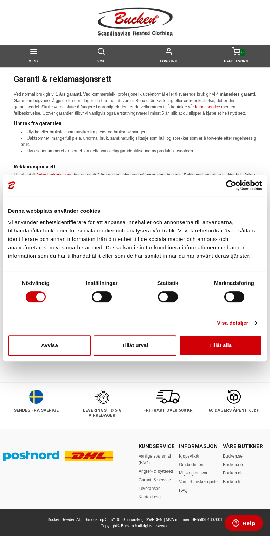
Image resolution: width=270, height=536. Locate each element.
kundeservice (207, 106)
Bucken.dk (233, 473)
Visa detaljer (232, 323)
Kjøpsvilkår (189, 456)
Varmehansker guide (198, 481)
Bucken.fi (231, 481)
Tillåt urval (135, 345)
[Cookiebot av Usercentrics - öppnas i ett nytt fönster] (231, 185)
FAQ (183, 490)
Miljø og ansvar (193, 473)
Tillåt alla (220, 345)
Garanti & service (155, 480)
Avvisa (49, 345)
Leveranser (149, 488)
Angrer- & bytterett (156, 471)
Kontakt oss (150, 496)
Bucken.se (233, 456)
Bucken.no (233, 464)
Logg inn (168, 61)
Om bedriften (191, 464)
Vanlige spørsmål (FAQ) (155, 459)
